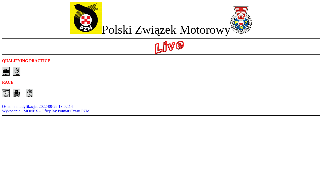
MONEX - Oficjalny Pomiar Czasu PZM (56, 111)
